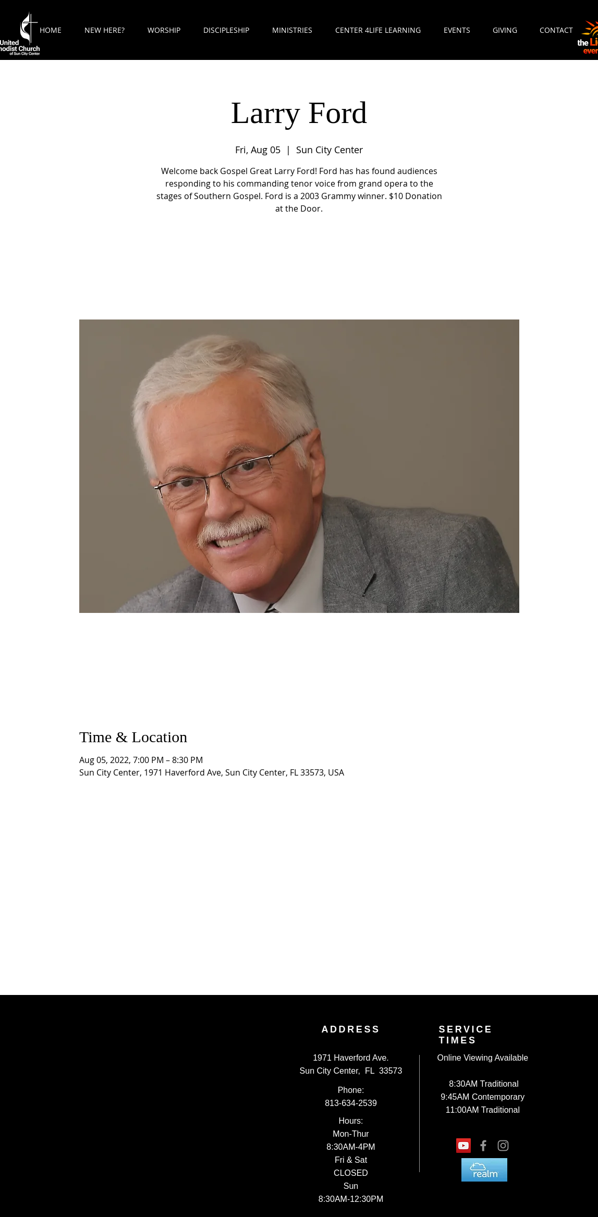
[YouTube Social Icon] (463, 1145)
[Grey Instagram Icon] (503, 1145)
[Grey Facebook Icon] (483, 1145)
